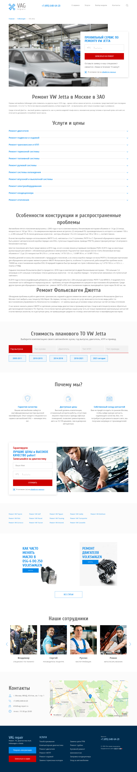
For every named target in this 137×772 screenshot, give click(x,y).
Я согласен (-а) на (100, 72)
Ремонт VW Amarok (57, 523)
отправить (32, 483)
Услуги (87, 5)
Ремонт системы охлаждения (25, 172)
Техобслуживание (46, 741)
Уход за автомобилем (79, 760)
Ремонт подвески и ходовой (24, 137)
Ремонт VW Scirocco (16, 523)
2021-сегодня (99, 358)
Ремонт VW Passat (35, 518)
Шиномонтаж (76, 753)
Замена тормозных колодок (51, 760)
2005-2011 (17, 358)
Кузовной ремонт (77, 749)
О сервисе (75, 5)
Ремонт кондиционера (21, 193)
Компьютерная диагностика (51, 745)
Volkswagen (21, 19)
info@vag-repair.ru (20, 706)
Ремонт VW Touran (36, 523)
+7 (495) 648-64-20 (51, 5)
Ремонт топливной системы (24, 158)
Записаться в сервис (22, 759)
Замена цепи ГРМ (77, 741)
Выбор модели (101, 5)
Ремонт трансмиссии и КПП (24, 144)
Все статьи (68, 594)
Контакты (116, 5)
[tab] (20, 349)
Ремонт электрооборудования (25, 186)
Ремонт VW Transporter (78, 518)
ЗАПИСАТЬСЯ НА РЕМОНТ (104, 56)
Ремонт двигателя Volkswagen (92, 552)
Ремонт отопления (19, 200)
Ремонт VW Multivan (98, 514)
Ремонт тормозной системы (24, 151)
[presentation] (7, 644)
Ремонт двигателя (19, 130)
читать (30, 570)
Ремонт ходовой (46, 756)
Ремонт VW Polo (14, 518)
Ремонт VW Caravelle (77, 523)
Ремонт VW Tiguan (56, 514)
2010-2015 (37, 358)
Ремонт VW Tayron (15, 514)
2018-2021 (78, 358)
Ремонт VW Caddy (76, 514)
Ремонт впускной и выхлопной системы (31, 179)
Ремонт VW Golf (35, 514)
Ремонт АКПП (45, 753)
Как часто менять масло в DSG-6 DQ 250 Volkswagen (33, 556)
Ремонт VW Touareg (57, 518)
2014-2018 (58, 358)
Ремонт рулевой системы (23, 165)
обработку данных (109, 72)
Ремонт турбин (76, 745)
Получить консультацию (22, 750)
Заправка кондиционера (80, 756)
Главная (12, 19)
